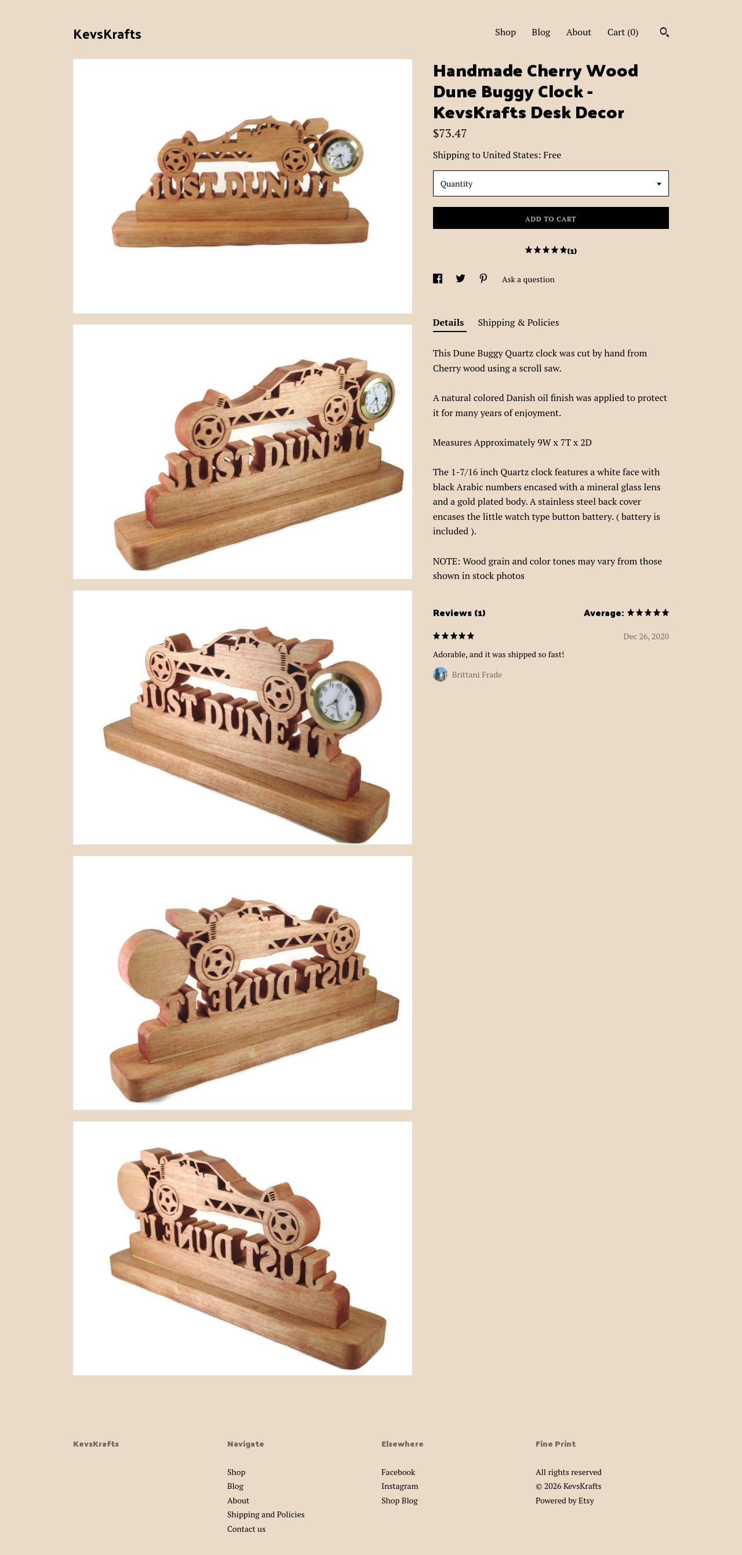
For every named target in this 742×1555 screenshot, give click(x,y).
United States (510, 154)
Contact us (246, 1528)
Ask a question (528, 279)
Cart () (623, 32)
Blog (541, 32)
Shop (505, 32)
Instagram (399, 1485)
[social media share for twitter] (461, 279)
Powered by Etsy (565, 1500)
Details (450, 322)
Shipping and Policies (266, 1514)
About (579, 32)
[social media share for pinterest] (484, 279)
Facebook (398, 1471)
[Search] (664, 33)
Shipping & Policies (518, 322)
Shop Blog (399, 1500)
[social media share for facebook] (438, 279)
